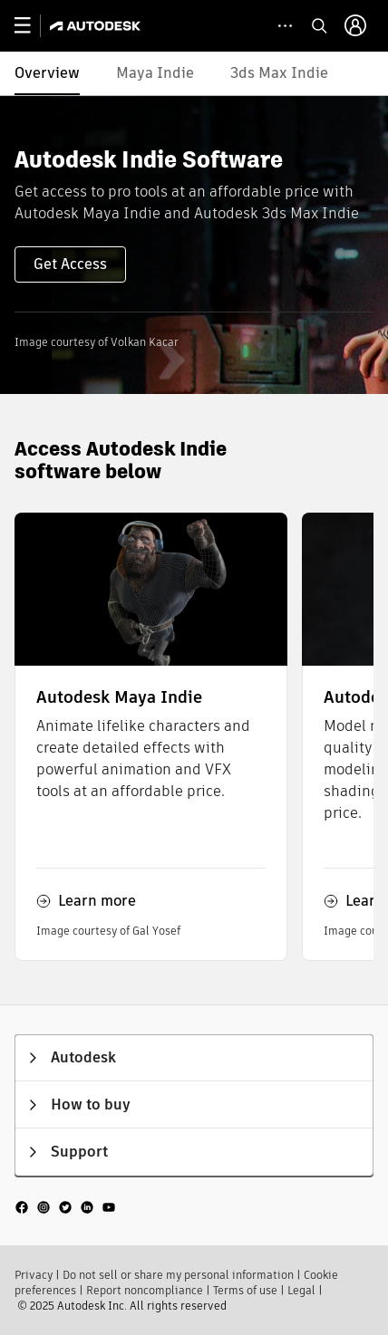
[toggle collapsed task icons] (285, 26)
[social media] (65, 1206)
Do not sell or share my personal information (178, 1274)
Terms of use (245, 1290)
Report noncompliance (144, 1290)
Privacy (34, 1274)
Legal (301, 1290)
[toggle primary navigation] (32, 25)
